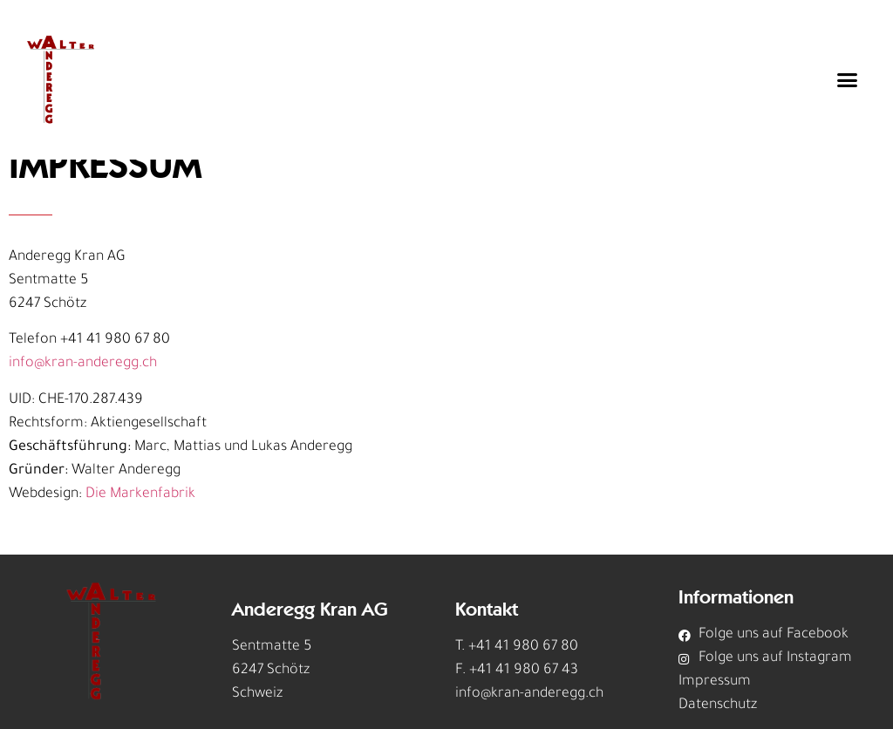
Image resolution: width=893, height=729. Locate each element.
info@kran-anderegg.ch (83, 363)
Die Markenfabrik (140, 494)
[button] (847, 80)
